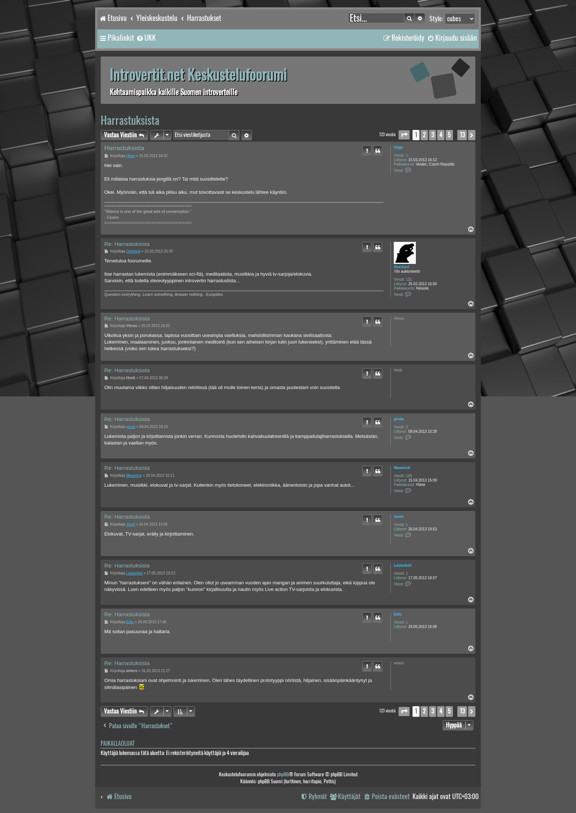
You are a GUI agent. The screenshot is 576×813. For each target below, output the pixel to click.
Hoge (398, 147)
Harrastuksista (130, 120)
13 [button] (462, 135)
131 (409, 279)
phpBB (283, 774)
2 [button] (424, 135)
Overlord (401, 267)
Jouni (399, 517)
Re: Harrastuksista (127, 244)
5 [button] (449, 135)
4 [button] (440, 135)
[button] (404, 134)
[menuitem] (146, 38)
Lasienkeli (402, 565)
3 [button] (432, 135)
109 (409, 476)
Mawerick (402, 468)
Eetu (398, 614)
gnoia (399, 419)
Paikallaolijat (117, 743)
